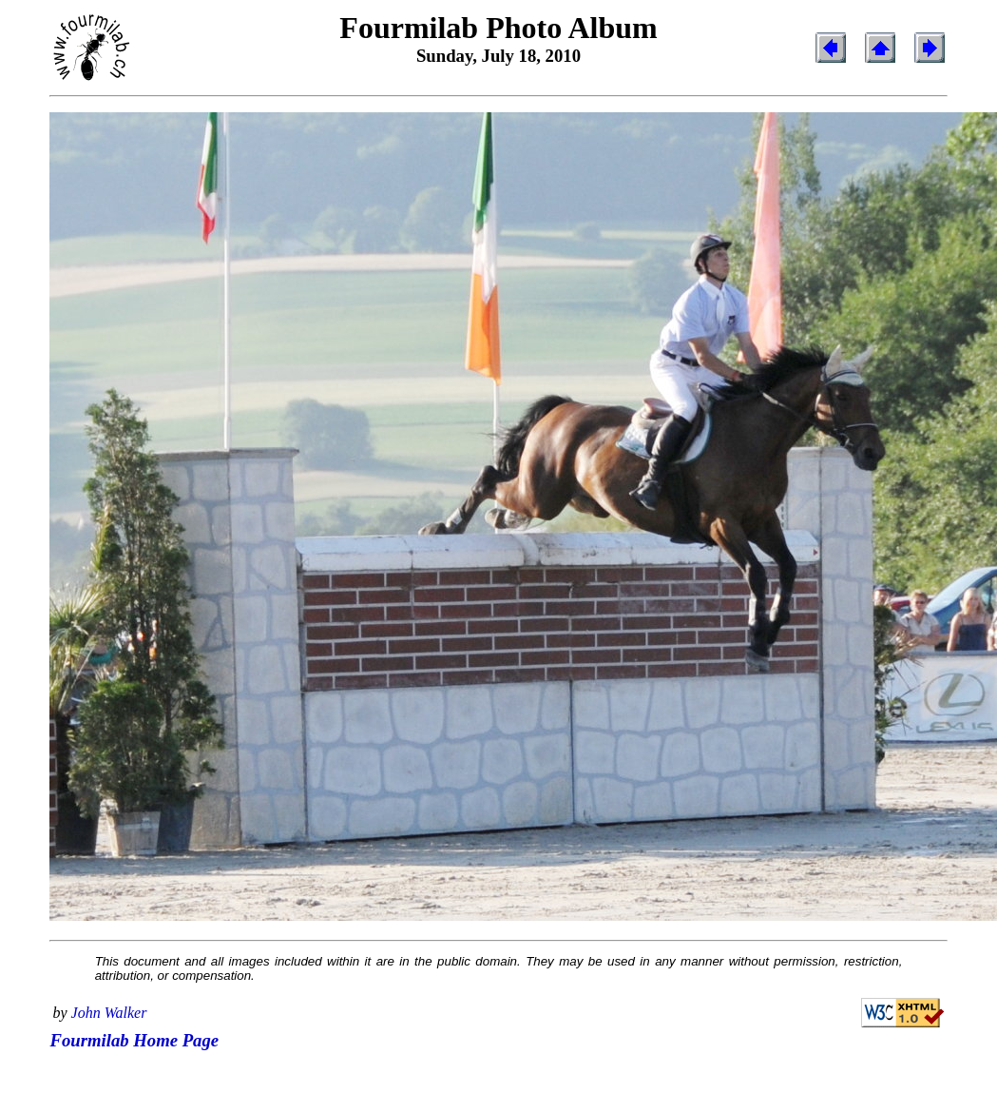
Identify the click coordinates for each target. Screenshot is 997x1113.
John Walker (109, 1013)
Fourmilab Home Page (134, 1040)
